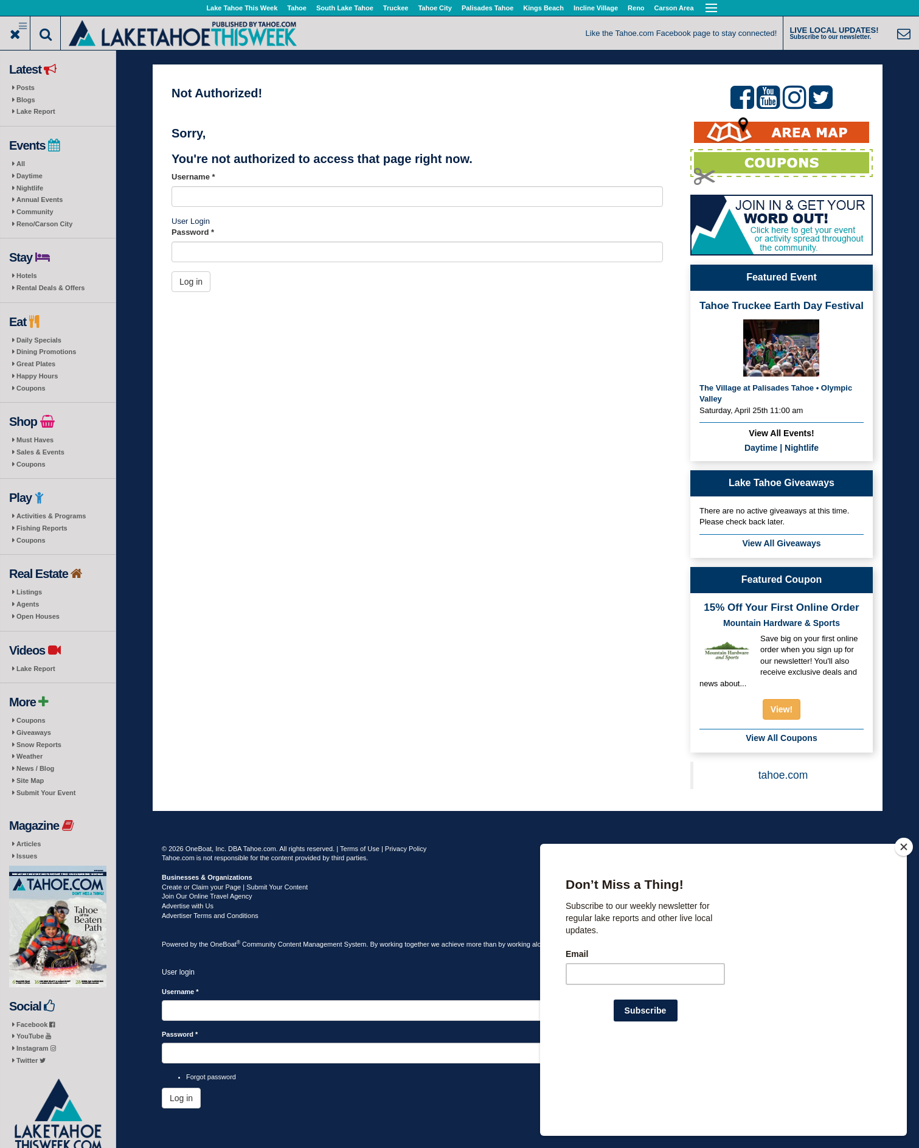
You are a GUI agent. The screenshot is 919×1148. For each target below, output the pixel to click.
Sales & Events (40, 452)
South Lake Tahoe (344, 8)
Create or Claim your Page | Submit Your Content (235, 887)
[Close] (904, 925)
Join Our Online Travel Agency (207, 896)
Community (35, 211)
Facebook (35, 1024)
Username (193, 176)
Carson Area (674, 8)
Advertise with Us (187, 906)
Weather (29, 756)
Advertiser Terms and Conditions (210, 915)
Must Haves (35, 440)
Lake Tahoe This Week (241, 8)
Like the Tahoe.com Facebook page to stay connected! (681, 33)
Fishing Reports (42, 528)
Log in (191, 282)
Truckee (396, 8)
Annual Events (39, 199)
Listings (29, 592)
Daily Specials (38, 340)
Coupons (31, 388)
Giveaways (33, 732)
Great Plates (35, 363)
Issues (26, 856)
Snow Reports (38, 744)
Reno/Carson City (44, 224)
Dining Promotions (46, 351)
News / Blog (35, 768)
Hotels (26, 275)
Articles (28, 843)
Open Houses (38, 616)
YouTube (33, 1036)
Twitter (31, 1060)
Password (193, 232)
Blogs (25, 99)
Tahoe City (434, 8)
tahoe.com (783, 775)
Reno (636, 8)
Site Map (30, 780)
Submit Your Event (45, 792)
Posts (25, 87)
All (20, 163)
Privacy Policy (405, 848)
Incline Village (596, 8)
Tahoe (297, 8)
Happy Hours (37, 376)
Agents (27, 604)
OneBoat (225, 944)
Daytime (29, 175)
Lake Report (35, 111)
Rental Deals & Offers (50, 287)
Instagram (36, 1048)
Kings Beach (543, 8)
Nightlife (29, 188)
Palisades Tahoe (487, 8)
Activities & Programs (51, 516)
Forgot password (211, 1076)
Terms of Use (360, 848)
